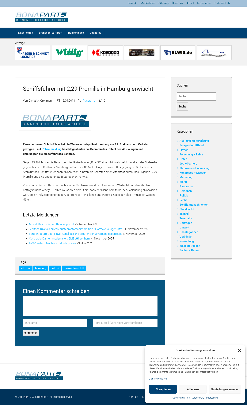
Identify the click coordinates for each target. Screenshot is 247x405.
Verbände (186, 236)
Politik (184, 195)
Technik (184, 214)
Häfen (183, 159)
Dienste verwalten (158, 378)
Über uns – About (183, 3)
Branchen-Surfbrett (50, 32)
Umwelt (184, 227)
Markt (183, 182)
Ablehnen (193, 389)
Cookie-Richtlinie (181, 397)
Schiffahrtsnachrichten (194, 204)
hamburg (40, 268)
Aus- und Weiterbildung (194, 140)
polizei (55, 268)
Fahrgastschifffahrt (192, 145)
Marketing (186, 177)
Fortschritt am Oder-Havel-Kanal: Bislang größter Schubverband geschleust (75, 234)
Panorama (89, 100)
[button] (239, 350)
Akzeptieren (163, 389)
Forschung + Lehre (191, 154)
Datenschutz (198, 397)
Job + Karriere (188, 163)
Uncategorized (189, 232)
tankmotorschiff (74, 268)
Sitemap (163, 3)
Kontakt (133, 3)
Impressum (212, 397)
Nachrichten (25, 32)
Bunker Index (76, 32)
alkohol (26, 268)
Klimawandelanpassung (195, 168)
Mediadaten (148, 3)
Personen (186, 191)
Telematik (186, 218)
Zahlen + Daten (189, 250)
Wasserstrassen (190, 245)
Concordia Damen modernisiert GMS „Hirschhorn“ (59, 238)
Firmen (184, 150)
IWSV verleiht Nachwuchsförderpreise (52, 243)
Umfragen (186, 223)
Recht (183, 200)
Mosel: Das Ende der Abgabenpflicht (51, 224)
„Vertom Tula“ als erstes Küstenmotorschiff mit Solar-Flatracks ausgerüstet (75, 229)
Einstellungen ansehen (225, 389)
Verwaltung (187, 241)
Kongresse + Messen (193, 172)
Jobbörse (95, 32)
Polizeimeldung (52, 149)
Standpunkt (187, 209)
